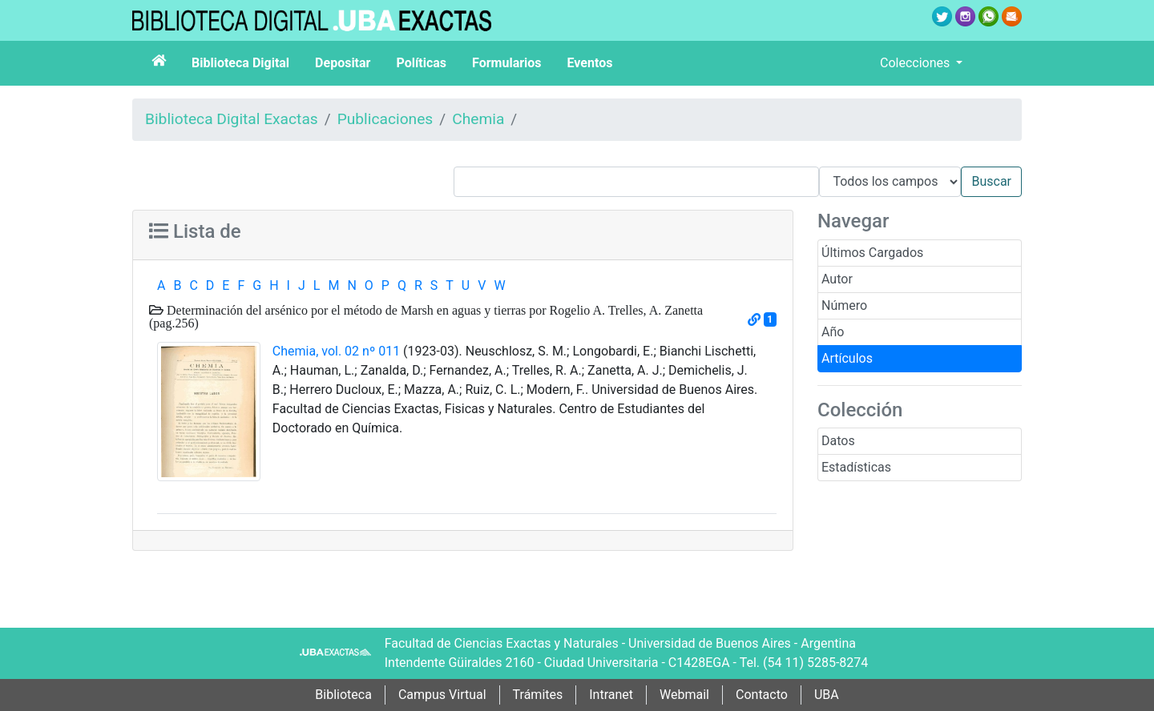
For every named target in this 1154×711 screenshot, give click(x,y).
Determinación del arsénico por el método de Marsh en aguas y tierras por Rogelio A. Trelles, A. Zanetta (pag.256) (426, 316)
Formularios (506, 62)
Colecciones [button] (916, 62)
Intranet (611, 694)
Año (832, 331)
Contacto (762, 694)
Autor (837, 279)
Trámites (538, 694)
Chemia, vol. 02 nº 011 (336, 351)
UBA (826, 694)
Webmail (684, 694)
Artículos (847, 358)
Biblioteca (343, 694)
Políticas (421, 62)
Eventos (590, 62)
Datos (838, 440)
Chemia (478, 119)
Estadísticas (856, 467)
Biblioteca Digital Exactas (231, 119)
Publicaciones (385, 119)
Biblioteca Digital (240, 62)
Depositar (342, 62)
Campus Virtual (442, 694)
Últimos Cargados (872, 252)
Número (844, 305)
